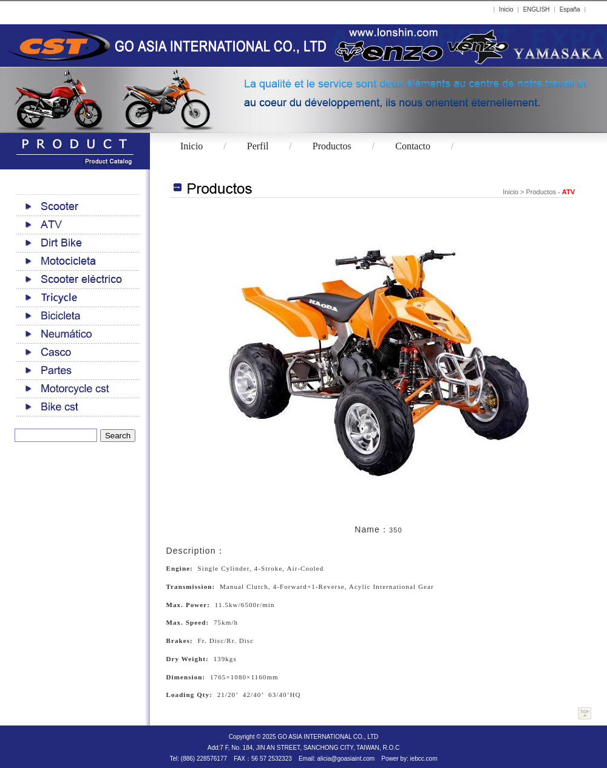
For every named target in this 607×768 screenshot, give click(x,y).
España (570, 9)
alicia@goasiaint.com (346, 758)
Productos (332, 146)
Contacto (412, 146)
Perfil (258, 146)
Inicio (506, 9)
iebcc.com (423, 758)
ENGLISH (536, 9)
